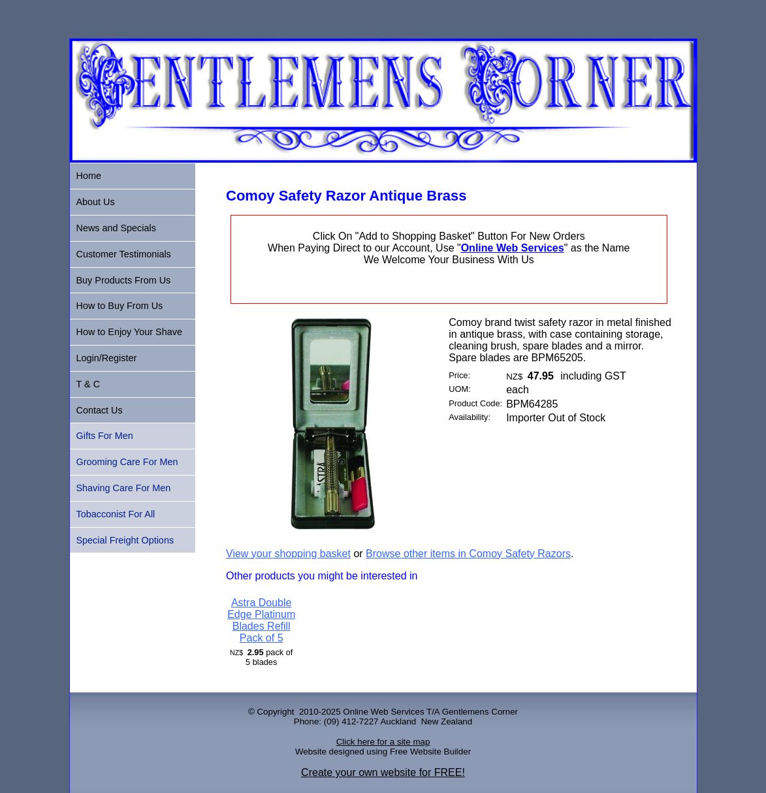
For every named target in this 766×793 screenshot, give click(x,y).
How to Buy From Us (119, 305)
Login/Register (106, 358)
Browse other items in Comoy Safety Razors (468, 553)
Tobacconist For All (115, 514)
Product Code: (475, 403)
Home (88, 175)
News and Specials (116, 228)
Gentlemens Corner (480, 712)
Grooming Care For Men (127, 462)
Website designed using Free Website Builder (383, 751)
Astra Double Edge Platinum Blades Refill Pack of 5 (261, 620)
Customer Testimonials (123, 254)
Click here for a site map (383, 742)
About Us (95, 202)
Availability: (469, 417)
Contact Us (99, 410)
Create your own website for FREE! (383, 772)
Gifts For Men (104, 435)
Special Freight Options (125, 540)
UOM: (459, 389)
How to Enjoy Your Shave (129, 332)
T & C (88, 384)
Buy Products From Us (123, 280)
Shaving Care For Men (123, 488)
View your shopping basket (288, 553)
